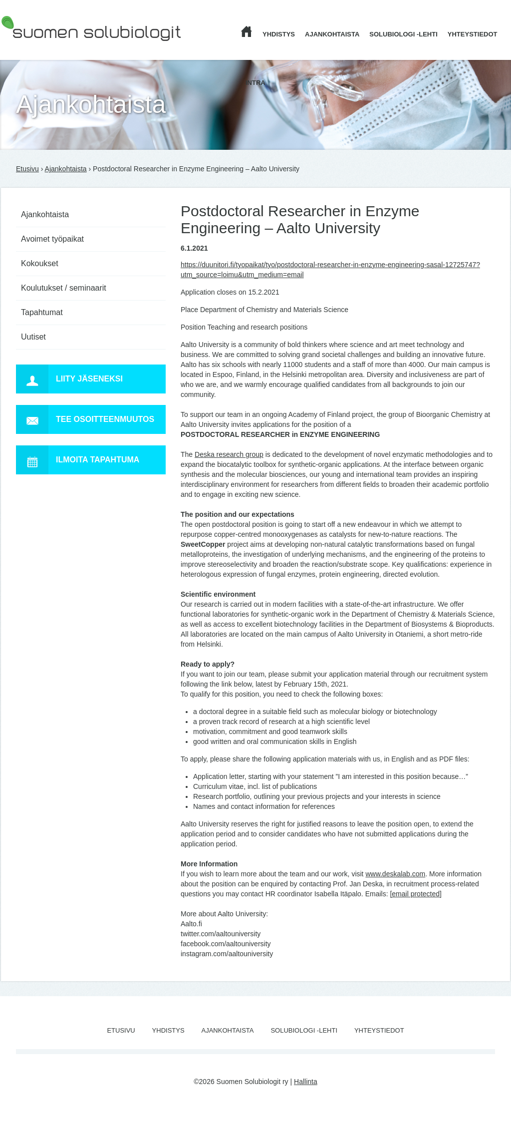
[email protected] (416, 894)
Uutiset (33, 337)
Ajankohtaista (332, 34)
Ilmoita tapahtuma (77, 459)
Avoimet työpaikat (52, 239)
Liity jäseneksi (69, 379)
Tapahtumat (42, 312)
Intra (255, 82)
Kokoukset (39, 263)
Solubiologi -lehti (403, 34)
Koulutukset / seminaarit (63, 288)
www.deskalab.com (395, 874)
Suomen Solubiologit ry (37, 47)
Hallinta (305, 1082)
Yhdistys (278, 34)
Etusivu (27, 169)
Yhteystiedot (473, 34)
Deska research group (229, 454)
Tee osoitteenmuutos (85, 419)
